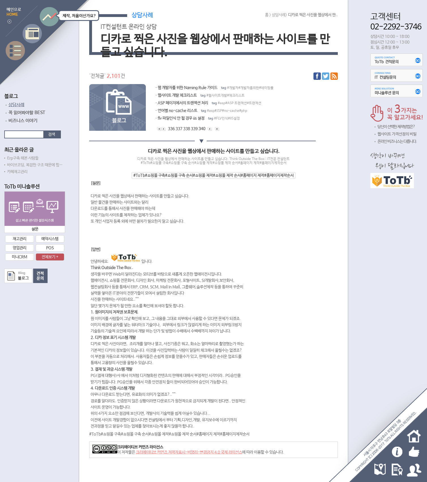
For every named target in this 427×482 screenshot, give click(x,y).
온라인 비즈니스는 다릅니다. (397, 141)
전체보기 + (50, 257)
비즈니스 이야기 (22, 120)
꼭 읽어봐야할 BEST (26, 112)
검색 (51, 134)
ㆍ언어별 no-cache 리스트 (200, 110)
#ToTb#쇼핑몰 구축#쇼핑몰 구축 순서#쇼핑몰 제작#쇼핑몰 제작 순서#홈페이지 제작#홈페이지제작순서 (213, 175)
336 (171, 129)
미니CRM (19, 257)
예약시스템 (49, 239)
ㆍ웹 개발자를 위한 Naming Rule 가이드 (214, 87)
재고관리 (19, 239)
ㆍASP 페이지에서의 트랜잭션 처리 (207, 103)
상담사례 (16, 105)
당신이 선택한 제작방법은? (396, 127)
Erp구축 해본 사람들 (23, 158)
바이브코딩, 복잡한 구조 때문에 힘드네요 (36, 165)
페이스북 (317, 76)
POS (50, 248)
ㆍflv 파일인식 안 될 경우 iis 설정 (197, 118)
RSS (334, 76)
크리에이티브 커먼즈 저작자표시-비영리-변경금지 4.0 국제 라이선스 (189, 452)
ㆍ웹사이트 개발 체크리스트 (199, 95)
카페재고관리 (17, 172)
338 (186, 129)
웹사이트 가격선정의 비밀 (397, 134)
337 (179, 129)
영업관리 (19, 248)
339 (194, 129)
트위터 (325, 76)
